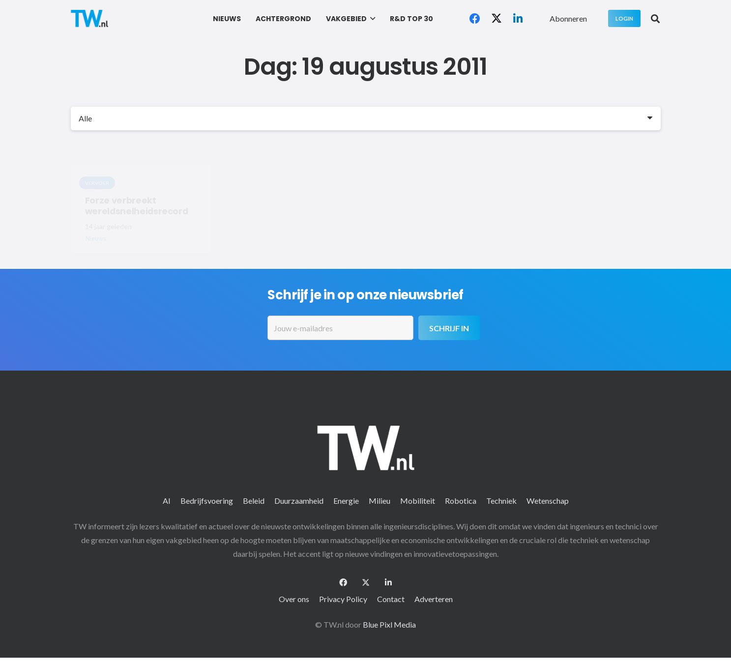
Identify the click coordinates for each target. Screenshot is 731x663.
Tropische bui (264, 200)
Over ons (294, 599)
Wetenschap (547, 500)
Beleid (253, 500)
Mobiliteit (417, 500)
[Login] (624, 18)
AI (167, 500)
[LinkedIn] (518, 18)
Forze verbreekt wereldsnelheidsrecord (136, 205)
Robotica (460, 500)
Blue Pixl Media (389, 624)
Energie (346, 500)
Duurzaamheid (298, 500)
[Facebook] (475, 18)
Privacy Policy (343, 599)
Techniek (501, 500)
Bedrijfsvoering (206, 500)
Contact (391, 599)
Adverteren (433, 599)
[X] (496, 18)
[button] (371, 18)
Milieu (379, 500)
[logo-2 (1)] (89, 18)
